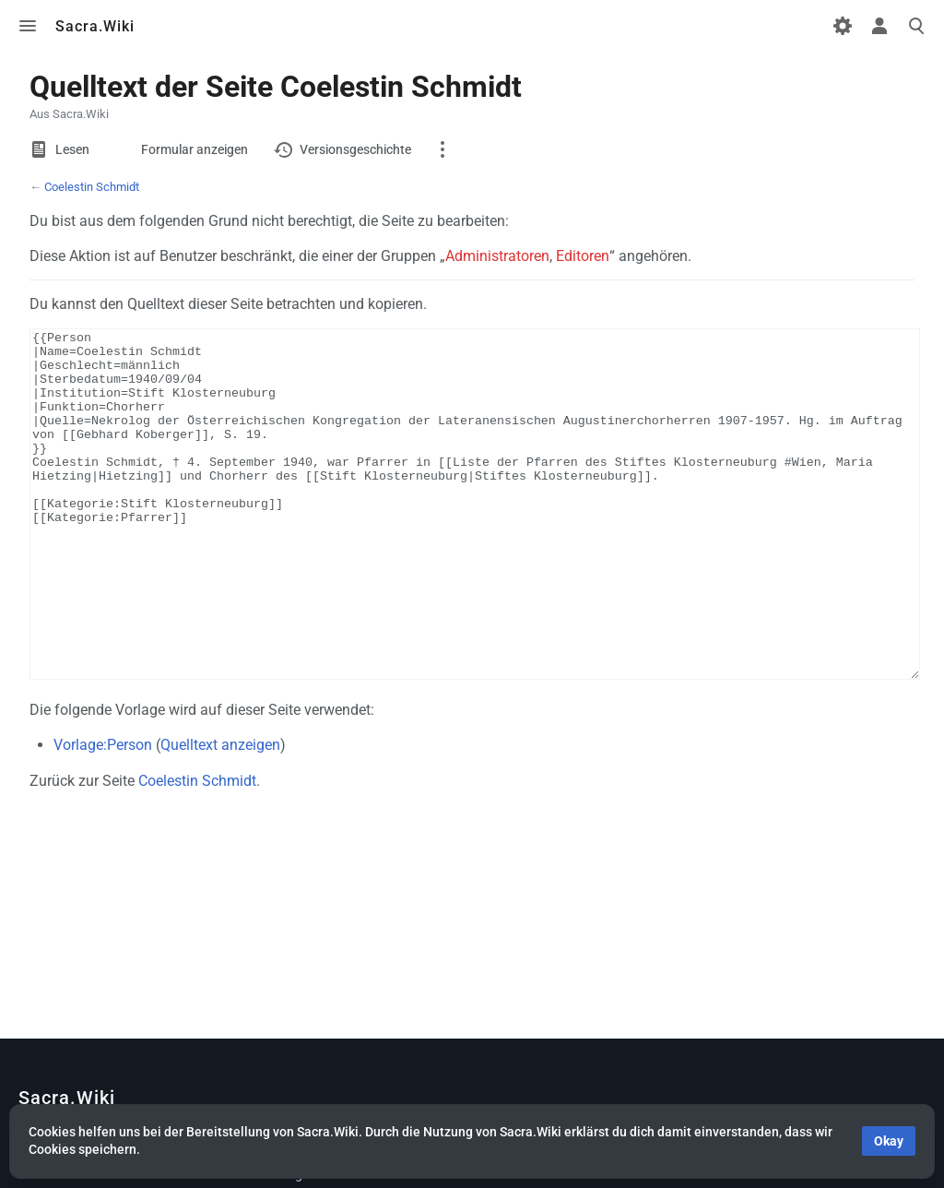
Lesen (72, 149)
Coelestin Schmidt (91, 187)
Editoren (582, 256)
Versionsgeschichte (355, 149)
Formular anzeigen (194, 149)
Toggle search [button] (916, 25)
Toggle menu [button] (27, 25)
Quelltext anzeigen (220, 814)
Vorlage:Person (102, 814)
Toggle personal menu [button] (879, 25)
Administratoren (497, 256)
